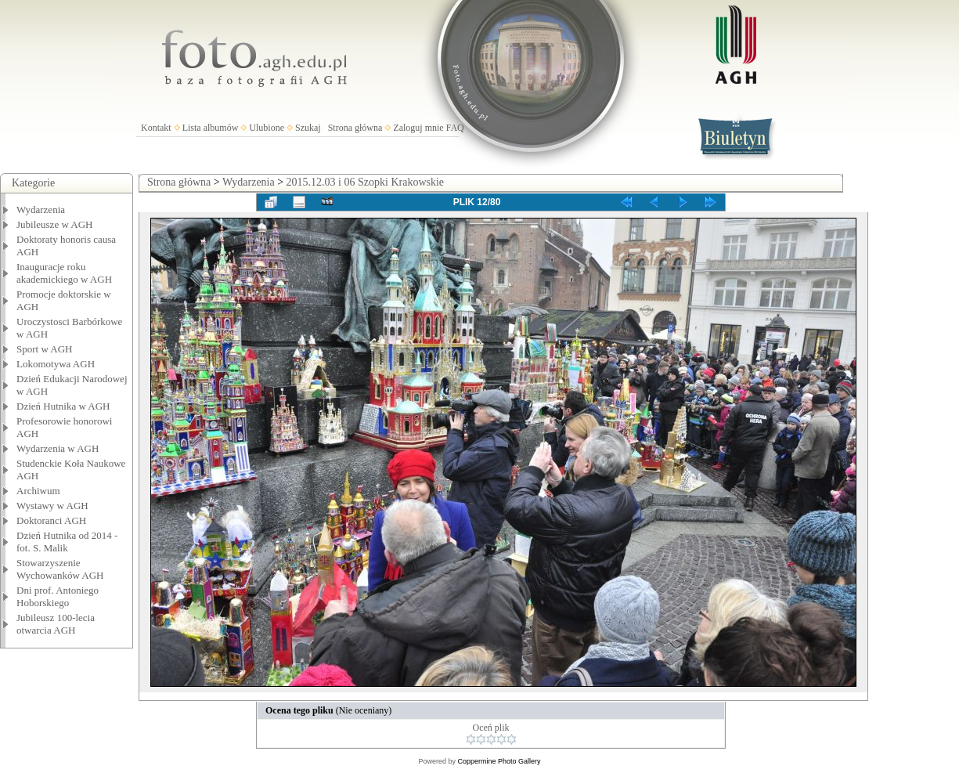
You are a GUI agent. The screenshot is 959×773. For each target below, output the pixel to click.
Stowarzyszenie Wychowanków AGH (60, 569)
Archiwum (38, 491)
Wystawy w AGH (52, 505)
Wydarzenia (40, 209)
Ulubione (266, 127)
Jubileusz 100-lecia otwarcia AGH (55, 624)
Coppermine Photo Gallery (498, 761)
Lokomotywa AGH (55, 364)
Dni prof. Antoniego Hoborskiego (57, 596)
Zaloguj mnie (418, 127)
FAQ (455, 127)
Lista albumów (210, 127)
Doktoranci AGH (51, 520)
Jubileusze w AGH (54, 224)
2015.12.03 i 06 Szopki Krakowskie (365, 182)
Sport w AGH (44, 349)
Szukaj (308, 127)
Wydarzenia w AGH (57, 448)
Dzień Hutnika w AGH (63, 406)
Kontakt (156, 127)
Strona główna (355, 127)
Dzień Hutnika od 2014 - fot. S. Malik (66, 541)
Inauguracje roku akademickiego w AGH (64, 273)
